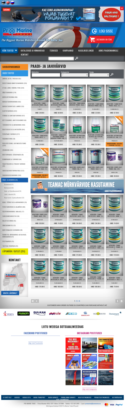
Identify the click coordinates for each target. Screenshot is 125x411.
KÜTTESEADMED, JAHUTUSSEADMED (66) (14, 120)
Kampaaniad (68, 50)
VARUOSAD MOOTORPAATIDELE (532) (13, 171)
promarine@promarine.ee (93, 403)
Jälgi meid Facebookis (35, 343)
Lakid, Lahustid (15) (10, 194)
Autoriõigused (117, 397)
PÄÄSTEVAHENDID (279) (9, 92)
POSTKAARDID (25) (8, 241)
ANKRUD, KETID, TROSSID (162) (11, 79)
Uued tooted (8, 73)
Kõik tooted (7, 50)
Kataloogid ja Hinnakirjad (33, 50)
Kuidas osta (27, 397)
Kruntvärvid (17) (8, 184)
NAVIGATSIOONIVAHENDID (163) (11, 102)
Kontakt (25, 55)
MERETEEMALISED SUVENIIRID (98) (12, 230)
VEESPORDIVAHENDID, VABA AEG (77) (13, 211)
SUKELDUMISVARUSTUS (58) (10, 216)
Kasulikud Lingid (86, 50)
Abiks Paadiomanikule (108, 50)
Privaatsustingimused (101, 397)
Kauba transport (39, 397)
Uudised (17, 397)
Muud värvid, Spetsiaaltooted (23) (14, 198)
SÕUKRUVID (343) (7, 150)
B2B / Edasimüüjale (62, 399)
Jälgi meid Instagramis (89, 389)
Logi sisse (106, 30)
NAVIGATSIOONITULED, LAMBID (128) (13, 106)
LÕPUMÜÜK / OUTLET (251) (13, 251)
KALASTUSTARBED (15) (9, 221)
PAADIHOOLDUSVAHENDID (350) (11, 175)
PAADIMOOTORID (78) (8, 139)
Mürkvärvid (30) (9, 188)
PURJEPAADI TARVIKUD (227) (11, 134)
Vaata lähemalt (10, 293)
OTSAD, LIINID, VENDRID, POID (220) (13, 88)
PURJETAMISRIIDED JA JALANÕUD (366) (13, 207)
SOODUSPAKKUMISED (11, 66)
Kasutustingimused (84, 397)
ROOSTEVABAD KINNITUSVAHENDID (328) (14, 83)
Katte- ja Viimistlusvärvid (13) (12, 191)
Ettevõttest (7, 397)
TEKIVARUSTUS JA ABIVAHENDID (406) (13, 125)
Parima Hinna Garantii (68, 397)
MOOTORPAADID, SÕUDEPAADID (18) (13, 155)
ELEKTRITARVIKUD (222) (9, 111)
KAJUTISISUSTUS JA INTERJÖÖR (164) (13, 129)
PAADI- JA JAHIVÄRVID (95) (10, 180)
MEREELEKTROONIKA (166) (9, 97)
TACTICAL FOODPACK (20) (10, 246)
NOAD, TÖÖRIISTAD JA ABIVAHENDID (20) (14, 202)
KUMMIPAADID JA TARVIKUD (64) (11, 159)
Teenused (54, 50)
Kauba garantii (53, 397)
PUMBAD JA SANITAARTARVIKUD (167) (13, 116)
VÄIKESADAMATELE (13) (9, 225)
